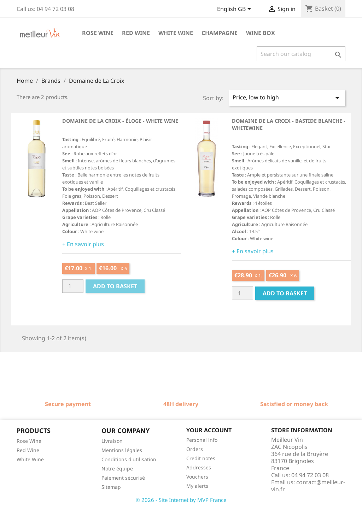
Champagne (220, 33)
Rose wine (97, 33)
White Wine (30, 459)
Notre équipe (117, 468)
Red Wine (28, 450)
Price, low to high (287, 97)
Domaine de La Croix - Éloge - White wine (120, 120)
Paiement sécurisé (123, 477)
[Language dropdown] (235, 9)
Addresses (198, 467)
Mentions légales (121, 450)
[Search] (301, 53)
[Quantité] (72, 286)
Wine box (260, 33)
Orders (194, 449)
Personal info (201, 439)
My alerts (197, 485)
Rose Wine (29, 441)
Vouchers (197, 476)
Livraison (112, 441)
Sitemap (111, 487)
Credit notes (200, 458)
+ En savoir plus (83, 244)
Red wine (136, 33)
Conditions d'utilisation (128, 459)
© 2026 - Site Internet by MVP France (181, 499)
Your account (209, 430)
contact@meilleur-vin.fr (308, 485)
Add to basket (115, 286)
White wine (175, 33)
